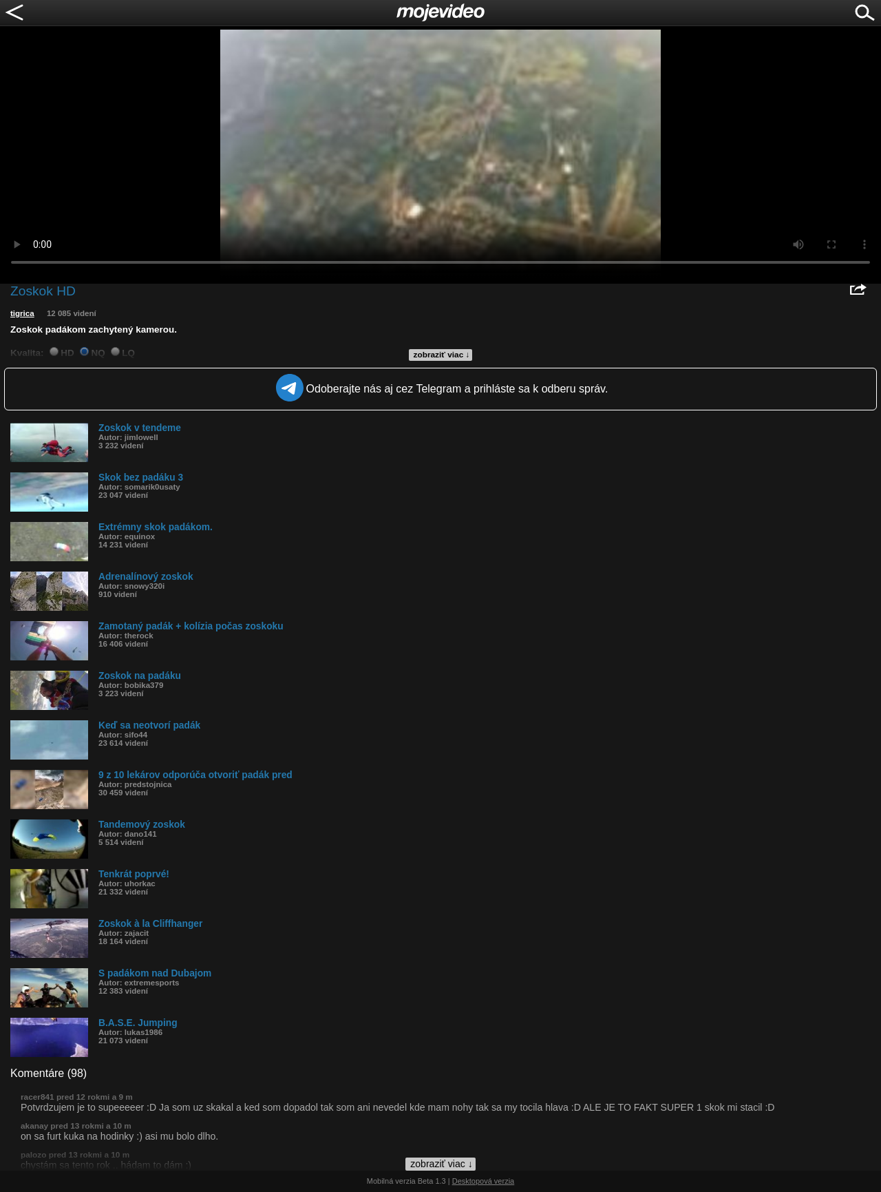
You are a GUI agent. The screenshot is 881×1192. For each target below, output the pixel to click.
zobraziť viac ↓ (442, 354)
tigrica (22, 313)
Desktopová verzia (483, 1181)
